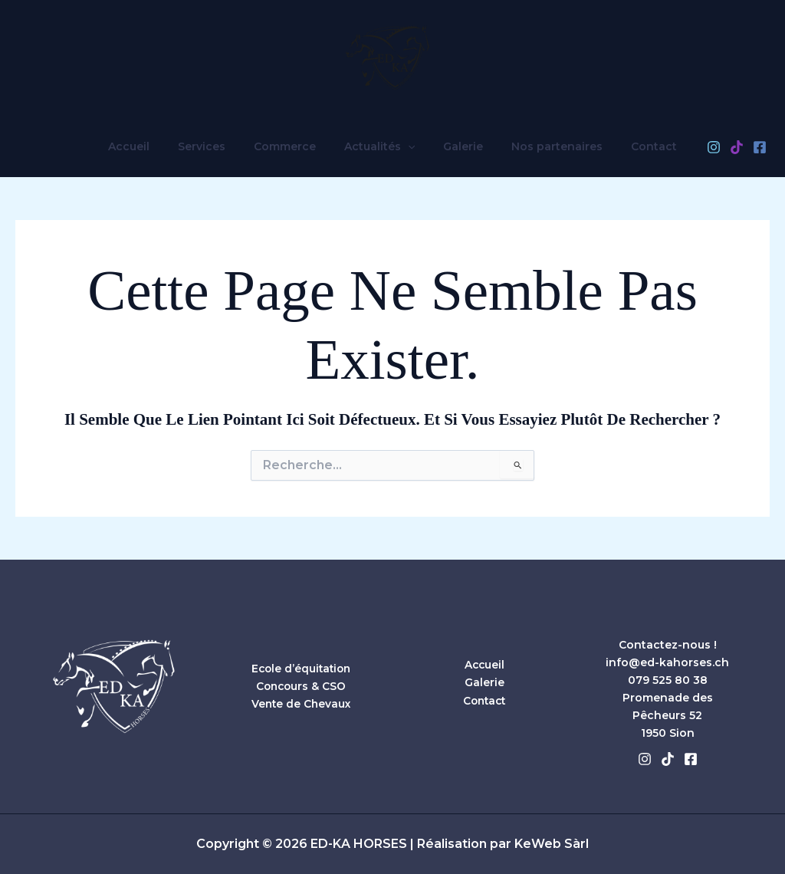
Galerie (456, 146)
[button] (408, 146)
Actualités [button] (379, 146)
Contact (633, 146)
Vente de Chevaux (301, 704)
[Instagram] (689, 147)
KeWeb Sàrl (551, 844)
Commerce (292, 146)
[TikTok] (712, 147)
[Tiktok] (668, 759)
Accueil (149, 146)
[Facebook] (735, 147)
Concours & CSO (301, 686)
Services (215, 146)
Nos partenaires (543, 146)
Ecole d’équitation (301, 668)
